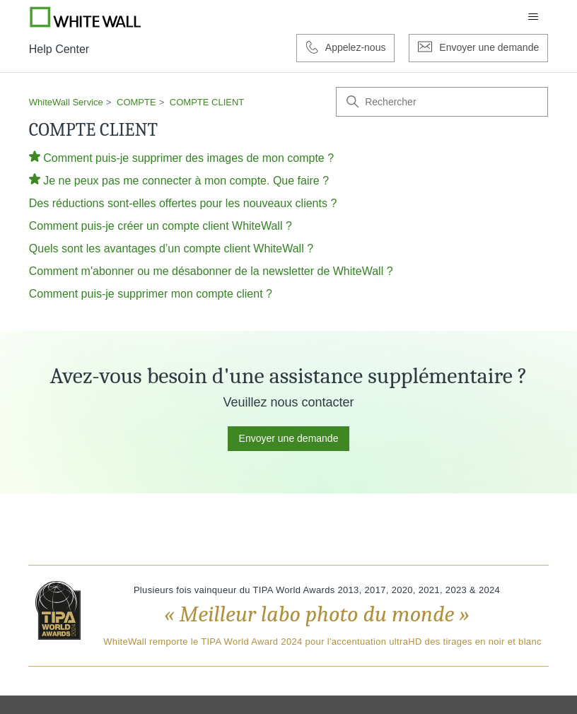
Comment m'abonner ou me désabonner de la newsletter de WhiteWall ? (211, 271)
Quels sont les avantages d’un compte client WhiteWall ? (171, 248)
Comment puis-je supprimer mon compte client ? (150, 294)
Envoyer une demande (289, 438)
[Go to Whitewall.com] (85, 17)
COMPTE (136, 102)
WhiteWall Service (66, 102)
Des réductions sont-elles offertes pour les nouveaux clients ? (183, 203)
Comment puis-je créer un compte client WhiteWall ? (160, 226)
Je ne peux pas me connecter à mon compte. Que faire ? (186, 181)
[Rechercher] (442, 102)
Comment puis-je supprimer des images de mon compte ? (188, 158)
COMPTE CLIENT (207, 102)
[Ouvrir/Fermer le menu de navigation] (533, 17)
